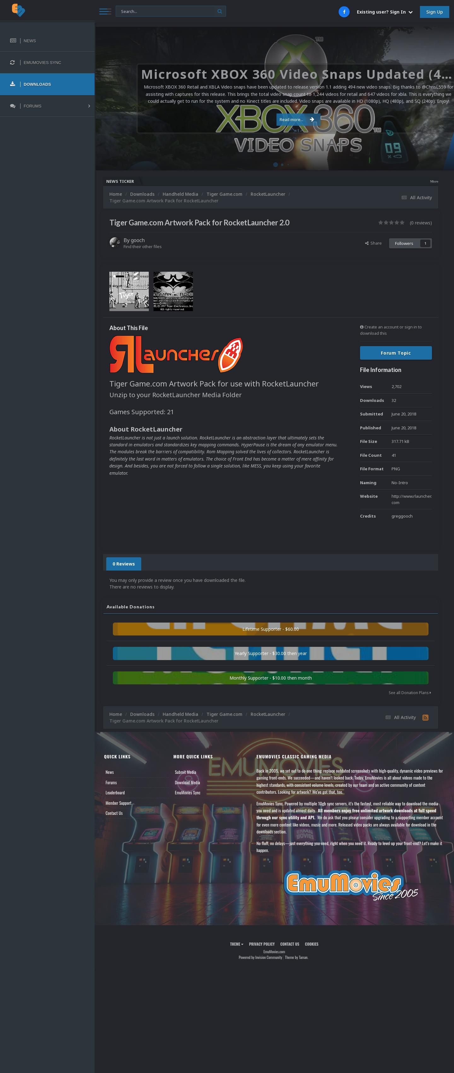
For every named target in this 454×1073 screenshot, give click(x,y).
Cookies (311, 944)
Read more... (273, 116)
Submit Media (185, 772)
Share (373, 243)
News (110, 772)
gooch (138, 240)
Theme (236, 944)
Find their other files (143, 246)
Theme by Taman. (296, 957)
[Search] (171, 11)
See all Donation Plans (410, 692)
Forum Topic (396, 353)
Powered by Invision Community (260, 957)
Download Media (187, 782)
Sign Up (434, 12)
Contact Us (114, 813)
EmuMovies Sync (188, 792)
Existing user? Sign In (385, 12)
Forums (111, 782)
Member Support (118, 803)
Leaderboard (115, 792)
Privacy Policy (262, 944)
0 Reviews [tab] (124, 564)
